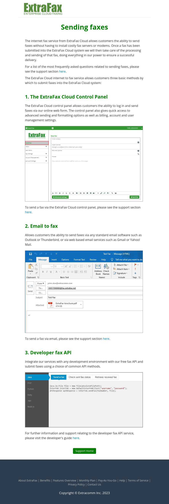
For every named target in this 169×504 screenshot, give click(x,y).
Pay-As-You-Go (107, 480)
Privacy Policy (76, 484)
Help (122, 480)
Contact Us (94, 484)
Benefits (45, 480)
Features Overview (64, 480)
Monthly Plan (87, 480)
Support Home (84, 451)
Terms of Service (138, 480)
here (62, 71)
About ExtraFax (27, 480)
